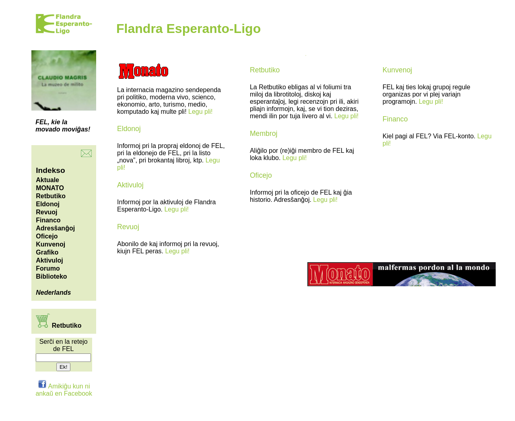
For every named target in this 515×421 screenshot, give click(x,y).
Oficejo (47, 236)
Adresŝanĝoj (55, 228)
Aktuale (47, 180)
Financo (48, 220)
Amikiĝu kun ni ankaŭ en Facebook (63, 390)
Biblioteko (51, 276)
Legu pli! (200, 111)
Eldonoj (48, 204)
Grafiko (47, 252)
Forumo (48, 268)
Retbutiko (51, 196)
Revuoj (46, 212)
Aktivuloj (49, 260)
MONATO (50, 188)
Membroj (263, 133)
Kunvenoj (50, 244)
